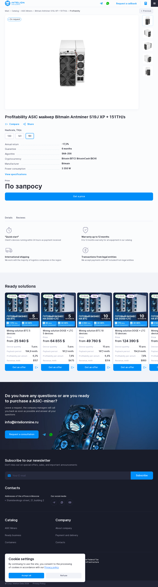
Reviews (20, 217)
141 (19, 136)
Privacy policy (51, 567)
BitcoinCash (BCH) (87, 158)
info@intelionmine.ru (21, 422)
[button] (147, 20)
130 (9, 136)
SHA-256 (67, 153)
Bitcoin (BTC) (69, 158)
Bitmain (66, 163)
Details (8, 217)
